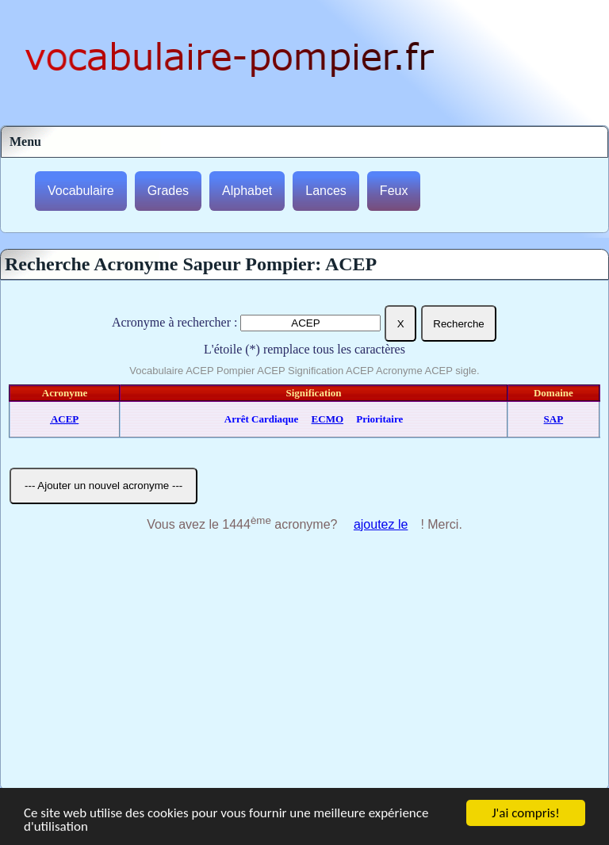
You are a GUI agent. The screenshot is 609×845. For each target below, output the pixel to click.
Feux (394, 190)
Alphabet (247, 190)
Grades (168, 190)
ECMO (327, 419)
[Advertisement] (304, 670)
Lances (326, 190)
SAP (554, 419)
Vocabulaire (81, 190)
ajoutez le (381, 524)
